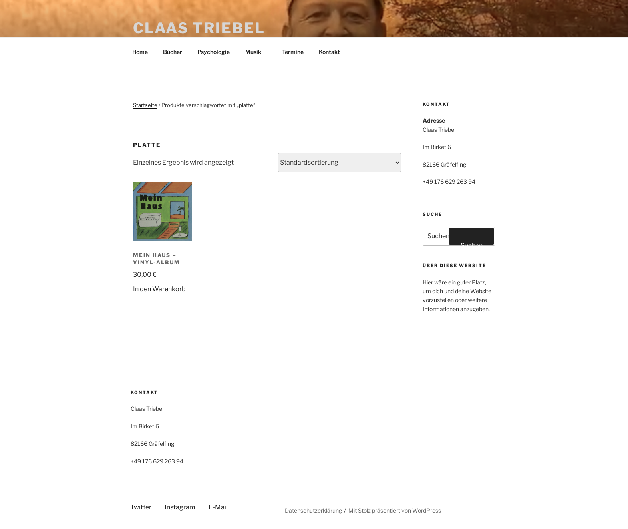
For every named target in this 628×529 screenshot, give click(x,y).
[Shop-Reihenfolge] (339, 162)
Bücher (172, 51)
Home (140, 51)
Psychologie (213, 51)
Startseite (145, 105)
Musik (257, 51)
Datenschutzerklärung (313, 510)
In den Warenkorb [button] (159, 289)
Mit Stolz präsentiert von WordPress (394, 510)
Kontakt (329, 51)
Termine (293, 51)
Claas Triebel (199, 28)
